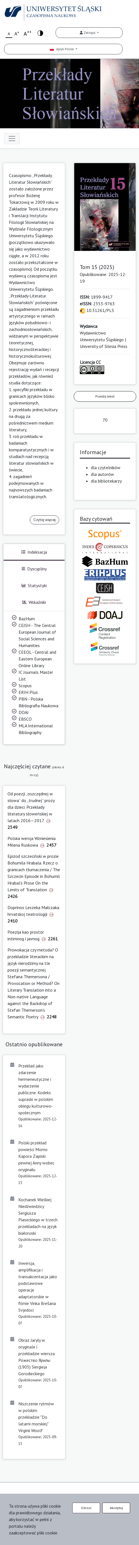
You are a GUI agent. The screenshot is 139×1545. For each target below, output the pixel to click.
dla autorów (102, 474)
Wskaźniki (34, 602)
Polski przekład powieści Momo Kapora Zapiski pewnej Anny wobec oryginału (36, 1156)
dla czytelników (105, 467)
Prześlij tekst (105, 396)
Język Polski (62, 49)
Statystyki (34, 585)
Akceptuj (116, 1508)
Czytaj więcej (44, 519)
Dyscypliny (34, 568)
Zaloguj (88, 32)
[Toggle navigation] (12, 138)
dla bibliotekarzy (106, 481)
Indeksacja (34, 552)
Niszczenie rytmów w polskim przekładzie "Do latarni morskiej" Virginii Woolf (36, 1417)
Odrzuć (86, 1508)
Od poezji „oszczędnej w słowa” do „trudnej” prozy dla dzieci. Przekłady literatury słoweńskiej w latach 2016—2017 (31, 807)
